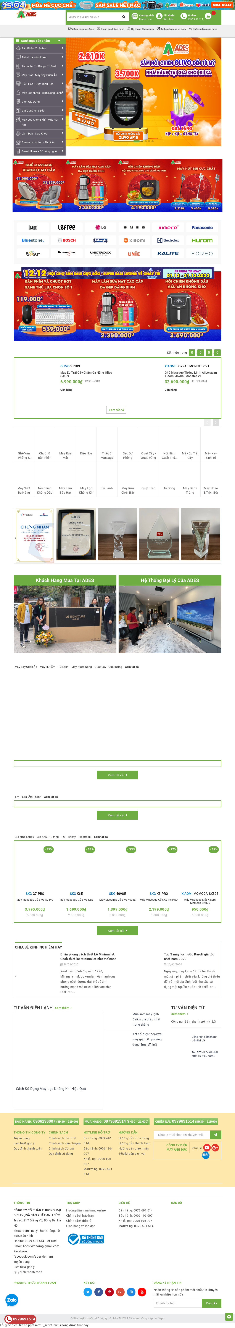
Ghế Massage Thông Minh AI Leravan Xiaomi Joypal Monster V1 (191, 374)
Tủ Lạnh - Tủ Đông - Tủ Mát (39, 66)
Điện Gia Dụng (31, 101)
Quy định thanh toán (28, 1148)
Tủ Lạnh (107, 488)
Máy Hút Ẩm (47, 666)
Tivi (17, 796)
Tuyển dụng (22, 1138)
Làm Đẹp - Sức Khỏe (34, 133)
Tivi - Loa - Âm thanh (34, 57)
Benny (72, 836)
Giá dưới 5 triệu (24, 836)
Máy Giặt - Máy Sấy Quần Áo (39, 75)
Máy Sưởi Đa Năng (24, 490)
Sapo (161, 1318)
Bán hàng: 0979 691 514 (136, 1210)
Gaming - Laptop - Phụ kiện (38, 142)
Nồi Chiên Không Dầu (44, 490)
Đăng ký (211, 1303)
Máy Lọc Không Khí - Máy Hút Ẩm (40, 122)
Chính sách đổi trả (61, 1148)
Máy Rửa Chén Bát (127, 490)
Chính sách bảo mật (63, 1138)
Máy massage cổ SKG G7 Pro (34, 899)
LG (63, 836)
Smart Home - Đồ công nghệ (39, 151)
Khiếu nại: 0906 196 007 (135, 1221)
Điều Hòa (86, 453)
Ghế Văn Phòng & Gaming (24, 456)
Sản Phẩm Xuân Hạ (34, 48)
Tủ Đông (169, 488)
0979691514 (115, 1121)
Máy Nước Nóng (81, 666)
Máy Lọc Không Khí (86, 490)
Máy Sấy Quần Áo (26, 666)
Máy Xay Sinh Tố (211, 455)
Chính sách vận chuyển (65, 1143)
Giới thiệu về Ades (81, 29)
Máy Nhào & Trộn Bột (211, 490)
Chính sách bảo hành (111, 29)
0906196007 (44, 1121)
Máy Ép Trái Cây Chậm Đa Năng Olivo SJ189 (86, 374)
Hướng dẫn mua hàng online (86, 1210)
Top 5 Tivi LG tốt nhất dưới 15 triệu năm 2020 (205, 1054)
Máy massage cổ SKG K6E (76, 899)
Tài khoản (169, 15)
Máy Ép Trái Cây (190, 455)
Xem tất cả (116, 410)
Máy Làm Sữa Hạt (65, 490)
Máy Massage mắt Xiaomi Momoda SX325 (200, 901)
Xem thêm (62, 1008)
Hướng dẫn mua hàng (203, 29)
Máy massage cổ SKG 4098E (117, 899)
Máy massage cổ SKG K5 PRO (159, 899)
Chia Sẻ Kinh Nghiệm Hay (38, 947)
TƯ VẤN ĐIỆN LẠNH (33, 1007)
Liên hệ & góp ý (24, 1143)
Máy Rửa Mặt (65, 455)
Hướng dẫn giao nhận (134, 1148)
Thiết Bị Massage (107, 455)
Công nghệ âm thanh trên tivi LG (204, 1038)
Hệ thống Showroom (141, 29)
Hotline (192, 15)
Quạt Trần (148, 488)
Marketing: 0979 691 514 (136, 1226)
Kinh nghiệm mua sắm (172, 29)
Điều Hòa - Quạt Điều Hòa (37, 84)
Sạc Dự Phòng (128, 455)
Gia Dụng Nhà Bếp (33, 110)
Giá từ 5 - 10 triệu (48, 836)
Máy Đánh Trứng (190, 490)
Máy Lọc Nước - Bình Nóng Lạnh (42, 92)
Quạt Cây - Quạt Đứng (148, 455)
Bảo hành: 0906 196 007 (136, 1215)
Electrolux (85, 836)
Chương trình (146, 15)
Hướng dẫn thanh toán (134, 1143)
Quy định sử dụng (61, 1153)
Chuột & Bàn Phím (45, 455)
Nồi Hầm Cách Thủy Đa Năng (169, 456)
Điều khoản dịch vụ (132, 1153)
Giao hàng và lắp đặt (80, 1226)
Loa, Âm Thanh (31, 796)
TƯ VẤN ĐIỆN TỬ (187, 1007)
